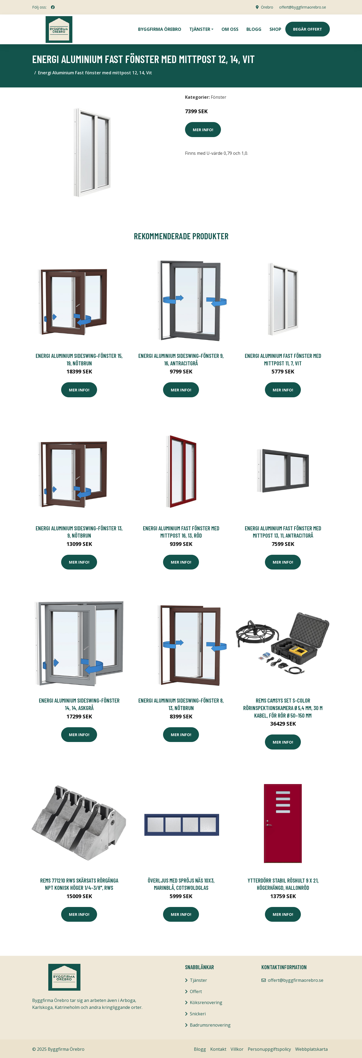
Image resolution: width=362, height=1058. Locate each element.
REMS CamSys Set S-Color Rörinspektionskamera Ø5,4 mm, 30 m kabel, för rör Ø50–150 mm (283, 706)
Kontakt (218, 1048)
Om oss (229, 28)
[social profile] (53, 7)
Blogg (253, 28)
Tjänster (198, 979)
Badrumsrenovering (210, 1024)
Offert (196, 990)
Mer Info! (203, 128)
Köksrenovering (206, 1001)
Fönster (218, 96)
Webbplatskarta (311, 1048)
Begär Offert (307, 28)
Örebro (266, 7)
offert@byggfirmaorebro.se (302, 7)
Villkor (237, 1048)
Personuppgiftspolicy (269, 1048)
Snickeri (198, 1012)
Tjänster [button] (199, 28)
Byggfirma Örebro (159, 28)
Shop (275, 28)
